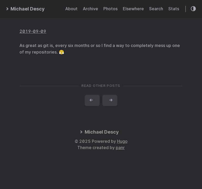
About (71, 8)
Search (156, 8)
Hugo (122, 141)
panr (120, 147)
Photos (110, 8)
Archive (90, 8)
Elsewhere (133, 8)
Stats (173, 8)
